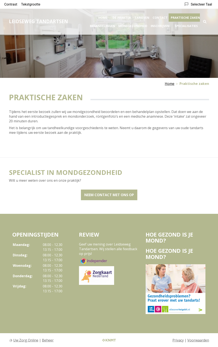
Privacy (178, 340)
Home (102, 16)
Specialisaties (186, 25)
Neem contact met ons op (109, 195)
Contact (160, 16)
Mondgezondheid (132, 25)
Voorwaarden (198, 340)
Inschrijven (160, 25)
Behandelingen (102, 25)
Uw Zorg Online (25, 340)
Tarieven (142, 16)
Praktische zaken (185, 16)
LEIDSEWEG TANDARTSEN (38, 20)
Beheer (48, 340)
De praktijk (122, 16)
